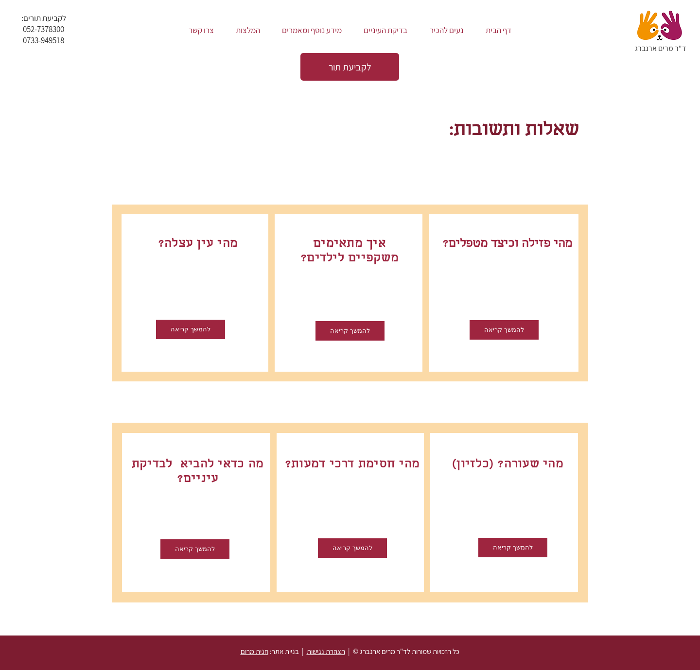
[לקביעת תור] (349, 67)
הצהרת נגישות (326, 651)
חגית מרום (254, 651)
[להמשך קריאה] (194, 549)
